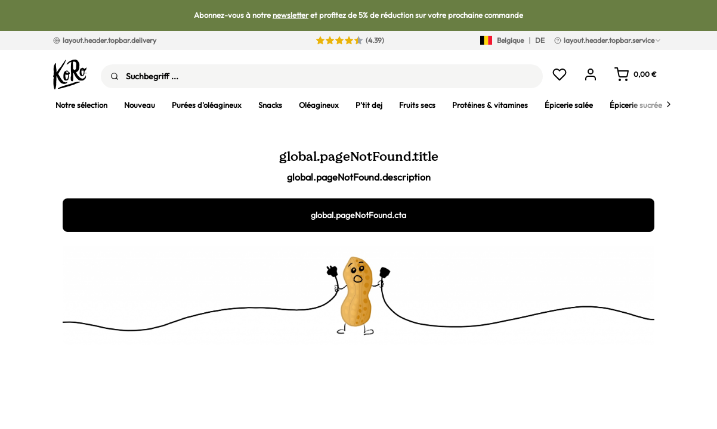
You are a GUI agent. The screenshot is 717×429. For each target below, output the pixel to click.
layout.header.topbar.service (608, 40)
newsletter (290, 15)
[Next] (668, 104)
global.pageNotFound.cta (358, 215)
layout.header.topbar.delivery (104, 40)
